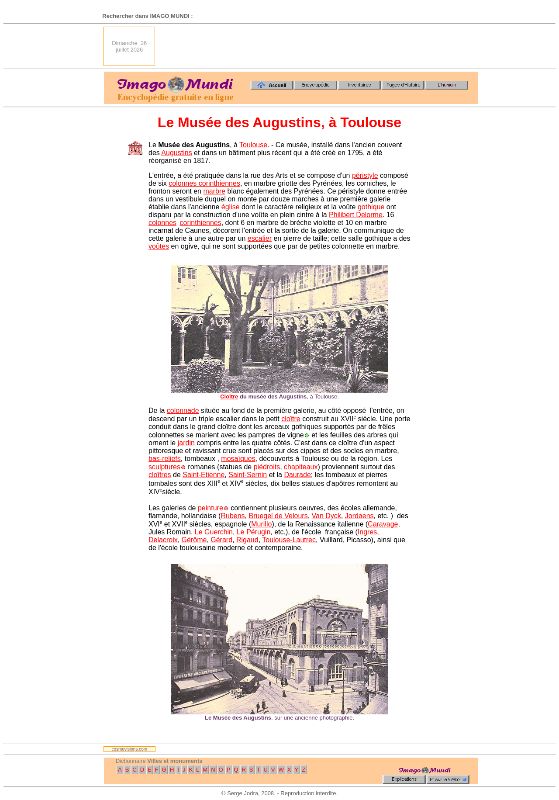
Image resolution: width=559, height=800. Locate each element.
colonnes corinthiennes (204, 183)
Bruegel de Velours (277, 515)
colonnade (183, 410)
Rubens (233, 515)
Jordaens (359, 515)
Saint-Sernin (247, 474)
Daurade (297, 474)
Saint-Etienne (203, 474)
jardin (186, 443)
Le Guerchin (214, 532)
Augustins (176, 152)
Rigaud (247, 540)
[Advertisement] (319, 46)
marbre (214, 191)
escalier (260, 238)
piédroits (267, 467)
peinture (210, 508)
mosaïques (238, 458)
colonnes (162, 222)
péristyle (365, 175)
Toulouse (253, 145)
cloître (290, 419)
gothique (371, 207)
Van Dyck (326, 515)
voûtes (158, 246)
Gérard (221, 540)
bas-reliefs (164, 458)
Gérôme (194, 540)
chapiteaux (300, 467)
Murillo (261, 524)
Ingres (367, 532)
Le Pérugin (253, 532)
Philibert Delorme (356, 214)
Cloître (229, 396)
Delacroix (163, 540)
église (230, 207)
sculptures (164, 467)
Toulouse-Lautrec (289, 540)
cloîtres (159, 474)
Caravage (383, 524)
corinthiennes (200, 222)
